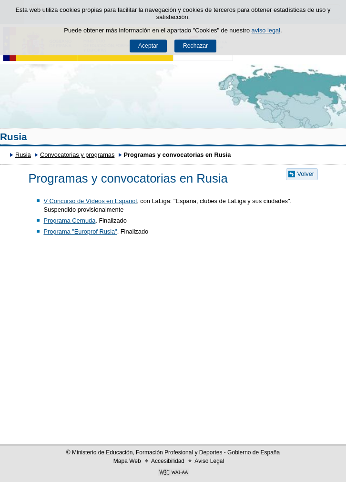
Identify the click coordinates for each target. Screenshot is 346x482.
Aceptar (148, 45)
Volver (306, 173)
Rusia (13, 136)
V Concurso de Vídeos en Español (90, 201)
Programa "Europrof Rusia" (80, 231)
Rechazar (195, 45)
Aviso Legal (209, 461)
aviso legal (266, 30)
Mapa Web (127, 461)
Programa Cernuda (69, 220)
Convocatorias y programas (77, 154)
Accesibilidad (167, 461)
